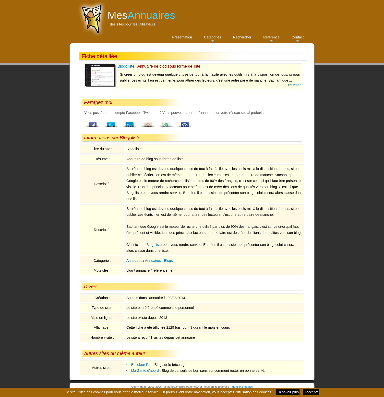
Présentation (182, 37)
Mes (141, 15)
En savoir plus (288, 392)
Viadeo (147, 123)
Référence (271, 39)
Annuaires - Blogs (159, 261)
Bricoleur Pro (141, 365)
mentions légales (241, 386)
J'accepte (311, 392)
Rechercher (242, 37)
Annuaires (134, 261)
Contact (297, 39)
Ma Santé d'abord (145, 371)
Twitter (111, 123)
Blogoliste (126, 66)
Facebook (92, 123)
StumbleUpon (166, 123)
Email (184, 123)
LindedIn (129, 123)
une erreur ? (294, 85)
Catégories (212, 39)
